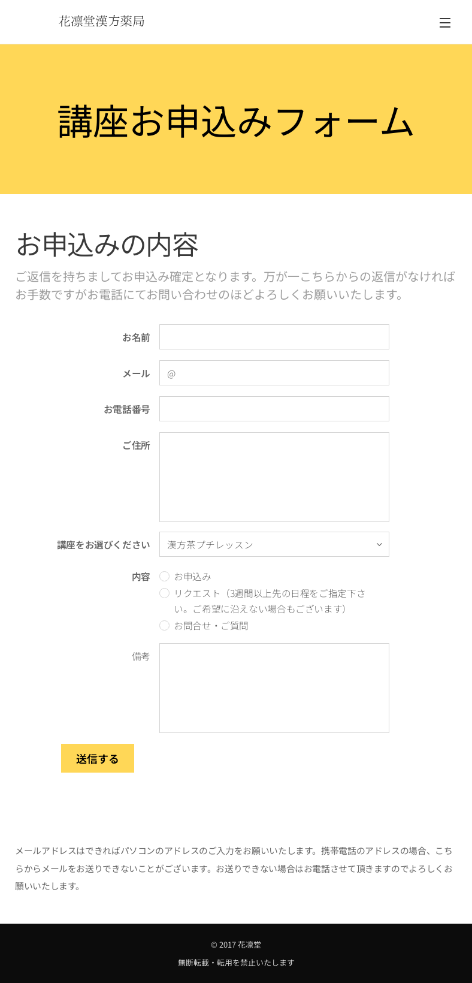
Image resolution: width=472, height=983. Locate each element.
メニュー (445, 22)
